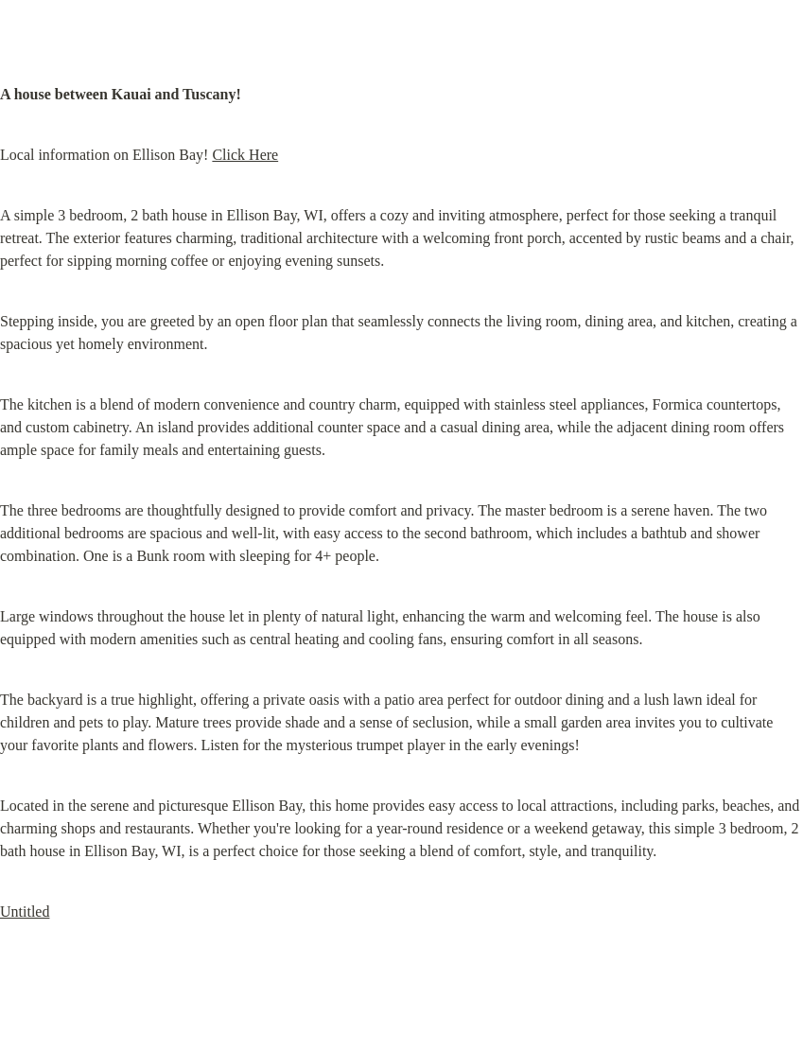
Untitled (24, 911)
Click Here (245, 155)
